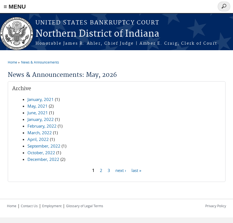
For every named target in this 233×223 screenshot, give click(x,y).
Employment (52, 206)
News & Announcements (40, 62)
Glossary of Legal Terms (84, 206)
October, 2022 (41, 152)
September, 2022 (43, 146)
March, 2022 (39, 132)
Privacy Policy (215, 206)
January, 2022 (40, 119)
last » (136, 170)
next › (120, 170)
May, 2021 (37, 106)
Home (12, 62)
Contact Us (29, 206)
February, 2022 (42, 126)
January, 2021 (40, 99)
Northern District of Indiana (97, 34)
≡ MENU (15, 6)
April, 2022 (38, 139)
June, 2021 (37, 112)
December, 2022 (43, 159)
